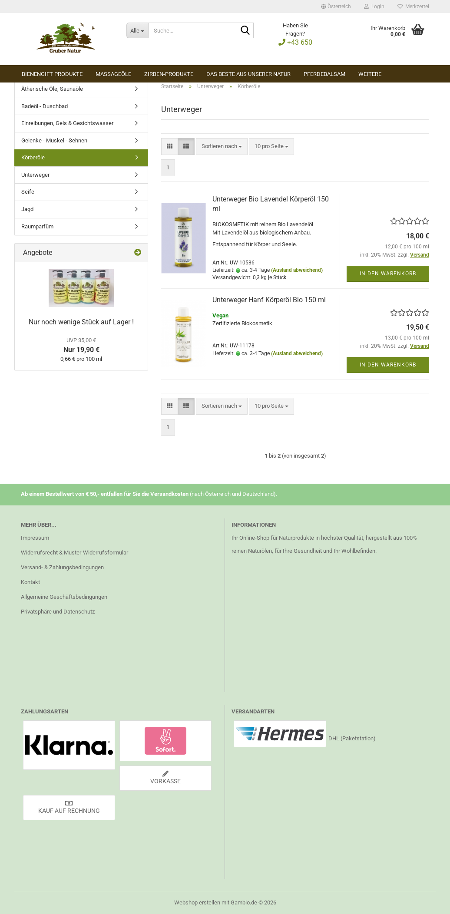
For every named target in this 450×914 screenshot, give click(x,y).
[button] (335, 6)
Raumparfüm (37, 226)
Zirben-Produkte (168, 74)
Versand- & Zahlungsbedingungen (62, 567)
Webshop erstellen (197, 902)
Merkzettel (413, 6)
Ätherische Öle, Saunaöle (52, 89)
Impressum (35, 538)
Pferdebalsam (324, 74)
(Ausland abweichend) (297, 270)
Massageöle (113, 74)
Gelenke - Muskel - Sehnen (54, 140)
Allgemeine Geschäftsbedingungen (64, 597)
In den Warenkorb (388, 274)
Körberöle (33, 157)
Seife (27, 191)
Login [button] (374, 6)
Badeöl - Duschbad (44, 106)
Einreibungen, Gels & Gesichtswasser (67, 123)
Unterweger (35, 175)
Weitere (369, 74)
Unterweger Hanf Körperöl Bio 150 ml (269, 300)
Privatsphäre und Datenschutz (58, 611)
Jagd (27, 209)
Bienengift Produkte (52, 74)
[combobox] (222, 146)
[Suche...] (137, 30)
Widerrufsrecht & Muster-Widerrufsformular (74, 552)
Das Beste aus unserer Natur (248, 74)
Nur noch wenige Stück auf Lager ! (81, 322)
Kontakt (30, 582)
